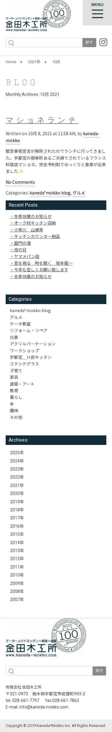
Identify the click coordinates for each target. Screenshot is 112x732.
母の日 (20, 250)
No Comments (20, 182)
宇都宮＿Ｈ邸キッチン (31, 357)
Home (11, 62)
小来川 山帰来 (28, 230)
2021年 (34, 62)
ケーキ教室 (20, 324)
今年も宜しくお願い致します (41, 269)
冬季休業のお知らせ (33, 216)
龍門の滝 (22, 243)
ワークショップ (24, 350)
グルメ (79, 193)
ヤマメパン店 (26, 256)
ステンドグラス (24, 364)
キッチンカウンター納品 (37, 236)
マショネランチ (42, 121)
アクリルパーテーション (33, 344)
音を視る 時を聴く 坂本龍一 (43, 263)
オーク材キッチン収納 (35, 223)
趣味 (14, 410)
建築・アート (22, 384)
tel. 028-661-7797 (22, 700)
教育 (14, 390)
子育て (16, 370)
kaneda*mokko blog (50, 193)
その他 (16, 417)
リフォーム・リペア (28, 330)
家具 (14, 377)
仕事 (14, 337)
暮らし (16, 397)
